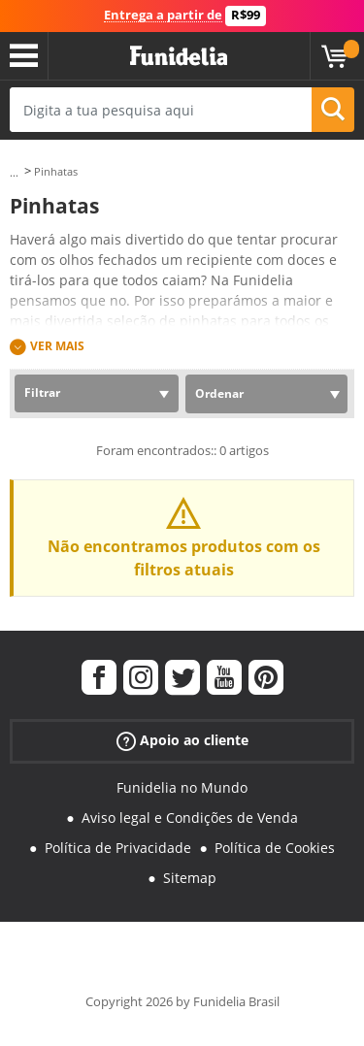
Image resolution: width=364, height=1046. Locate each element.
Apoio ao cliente (182, 741)
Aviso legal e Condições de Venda (190, 817)
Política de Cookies (275, 847)
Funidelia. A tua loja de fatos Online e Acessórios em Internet (178, 56)
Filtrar (42, 392)
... (14, 172)
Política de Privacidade (118, 847)
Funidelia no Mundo (182, 787)
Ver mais (57, 346)
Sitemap (189, 877)
